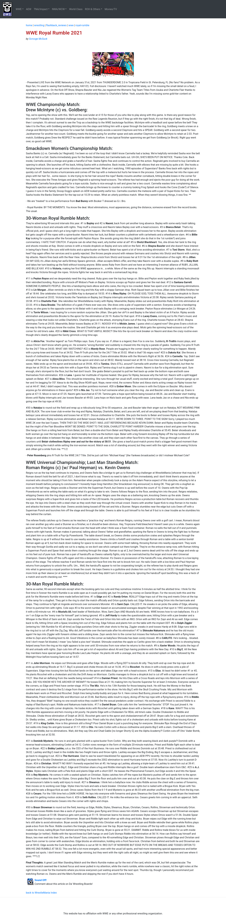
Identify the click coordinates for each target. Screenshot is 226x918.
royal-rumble (82, 25)
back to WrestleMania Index (41, 892)
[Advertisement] (113, 904)
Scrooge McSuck (38, 38)
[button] (19, 9)
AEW (28, 9)
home (29, 25)
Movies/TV (111, 9)
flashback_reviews (56, 25)
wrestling (39, 25)
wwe (71, 25)
